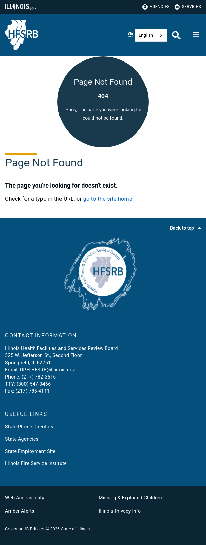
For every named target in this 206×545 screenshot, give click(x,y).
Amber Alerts (19, 511)
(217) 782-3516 (39, 377)
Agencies (156, 7)
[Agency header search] (176, 35)
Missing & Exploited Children (130, 497)
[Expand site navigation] (196, 35)
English (146, 35)
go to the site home (107, 199)
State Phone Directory (29, 426)
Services (188, 7)
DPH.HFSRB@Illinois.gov (47, 369)
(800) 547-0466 (34, 384)
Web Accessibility (24, 497)
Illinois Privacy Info (120, 511)
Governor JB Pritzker (25, 529)
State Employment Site (30, 451)
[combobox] (151, 35)
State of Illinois (75, 529)
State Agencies (21, 439)
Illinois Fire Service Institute (36, 463)
